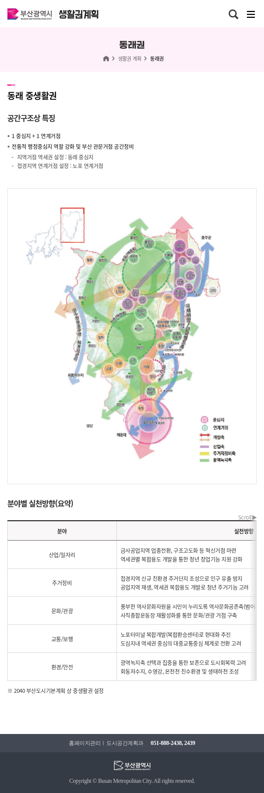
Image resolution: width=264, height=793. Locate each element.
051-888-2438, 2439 (173, 743)
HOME (106, 58)
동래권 (156, 58)
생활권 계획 (130, 58)
